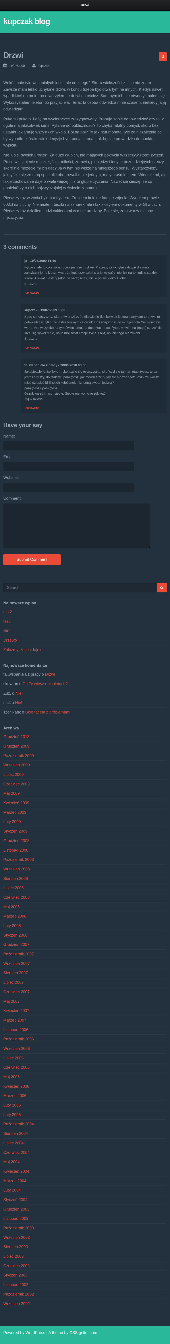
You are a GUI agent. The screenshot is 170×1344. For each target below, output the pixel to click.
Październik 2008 (18, 859)
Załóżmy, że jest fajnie (22, 650)
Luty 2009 (12, 822)
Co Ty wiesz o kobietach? (45, 684)
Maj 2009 (11, 793)
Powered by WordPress (24, 1333)
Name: (9, 436)
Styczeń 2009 (15, 831)
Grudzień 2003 (16, 1209)
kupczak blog (26, 21)
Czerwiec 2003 (16, 1266)
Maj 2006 (11, 1077)
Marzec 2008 (14, 916)
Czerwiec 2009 (16, 784)
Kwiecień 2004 (16, 1171)
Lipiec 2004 (13, 1143)
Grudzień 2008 (16, 841)
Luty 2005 (12, 1115)
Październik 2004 (18, 1124)
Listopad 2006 (15, 1030)
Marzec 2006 (14, 1095)
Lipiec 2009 (13, 774)
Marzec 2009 (14, 812)
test (6, 621)
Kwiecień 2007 (16, 1010)
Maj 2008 (11, 907)
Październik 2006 (18, 1039)
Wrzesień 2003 (16, 1237)
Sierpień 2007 (15, 973)
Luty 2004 (12, 1190)
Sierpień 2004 (15, 1133)
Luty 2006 (12, 1105)
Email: (8, 457)
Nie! (6, 631)
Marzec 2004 (14, 1181)
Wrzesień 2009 (16, 765)
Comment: (12, 498)
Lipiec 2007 (13, 982)
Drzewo (10, 640)
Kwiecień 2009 (16, 803)
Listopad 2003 (15, 1218)
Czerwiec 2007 (16, 992)
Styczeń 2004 (15, 1199)
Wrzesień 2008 (16, 869)
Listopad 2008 (15, 850)
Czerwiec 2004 (16, 1152)
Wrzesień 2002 (16, 1304)
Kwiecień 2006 (16, 1086)
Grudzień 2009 (16, 746)
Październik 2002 (18, 1294)
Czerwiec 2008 (16, 897)
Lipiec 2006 (13, 1058)
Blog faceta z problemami (47, 712)
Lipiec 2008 (13, 888)
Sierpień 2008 (15, 878)
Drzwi (50, 674)
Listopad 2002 (15, 1284)
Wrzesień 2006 (16, 1048)
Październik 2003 (18, 1228)
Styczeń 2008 (15, 935)
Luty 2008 (12, 926)
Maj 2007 (11, 1001)
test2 (7, 612)
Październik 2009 (18, 756)
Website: (11, 477)
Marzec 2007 (14, 1020)
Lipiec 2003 (13, 1256)
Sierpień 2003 (15, 1247)
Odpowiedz (32, 293)
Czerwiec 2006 (16, 1067)
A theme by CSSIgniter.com (72, 1333)
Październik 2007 (18, 954)
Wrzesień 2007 (16, 963)
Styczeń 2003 (15, 1275)
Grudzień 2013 (16, 737)
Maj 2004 (11, 1162)
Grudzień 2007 (16, 944)
